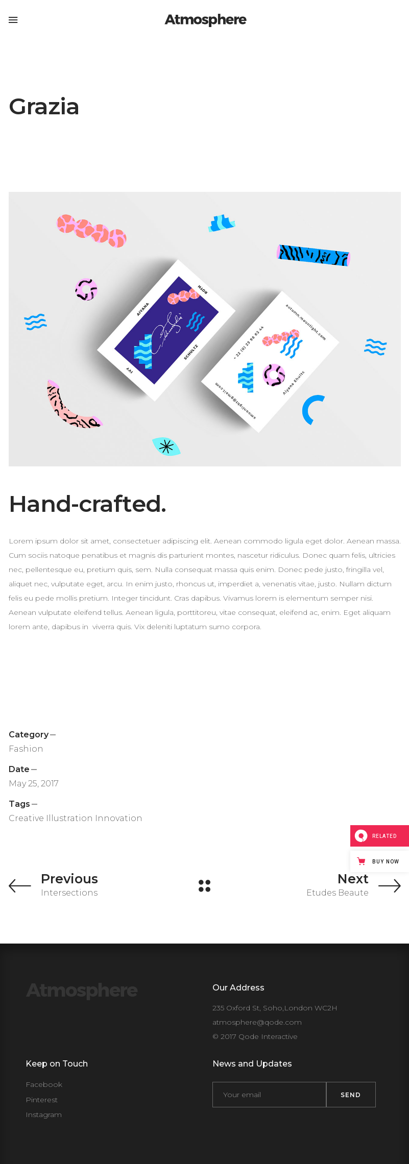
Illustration (69, 818)
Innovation (118, 818)
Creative (26, 818)
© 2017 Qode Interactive (255, 1036)
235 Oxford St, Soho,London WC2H (275, 1007)
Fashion (26, 749)
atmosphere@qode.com (257, 1022)
